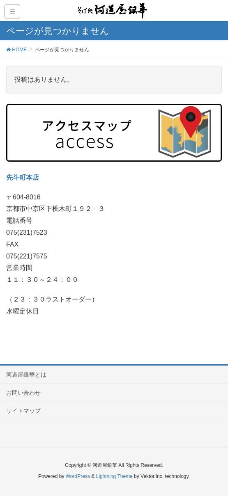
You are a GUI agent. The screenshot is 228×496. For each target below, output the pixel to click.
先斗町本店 (22, 177)
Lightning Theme (114, 476)
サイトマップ (23, 410)
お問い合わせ (23, 392)
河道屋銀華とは (26, 374)
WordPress (78, 476)
